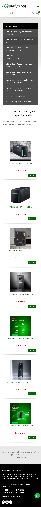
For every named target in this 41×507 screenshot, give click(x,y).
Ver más (31, 175)
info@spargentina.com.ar (11, 497)
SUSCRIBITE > (20, 457)
